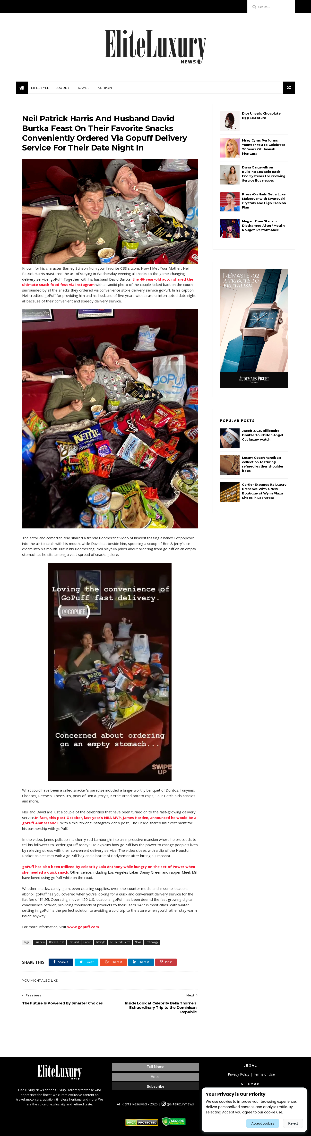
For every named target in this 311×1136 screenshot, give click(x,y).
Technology (152, 942)
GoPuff (87, 942)
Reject (293, 1123)
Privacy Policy (238, 1074)
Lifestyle (40, 88)
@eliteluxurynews (178, 1104)
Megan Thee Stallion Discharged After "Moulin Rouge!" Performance (263, 225)
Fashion (103, 88)
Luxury (62, 88)
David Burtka (56, 942)
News (138, 942)
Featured (74, 942)
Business (39, 942)
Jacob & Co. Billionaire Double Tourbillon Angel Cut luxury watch (262, 435)
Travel (82, 88)
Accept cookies (262, 1123)
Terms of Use (264, 1074)
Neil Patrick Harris (120, 942)
